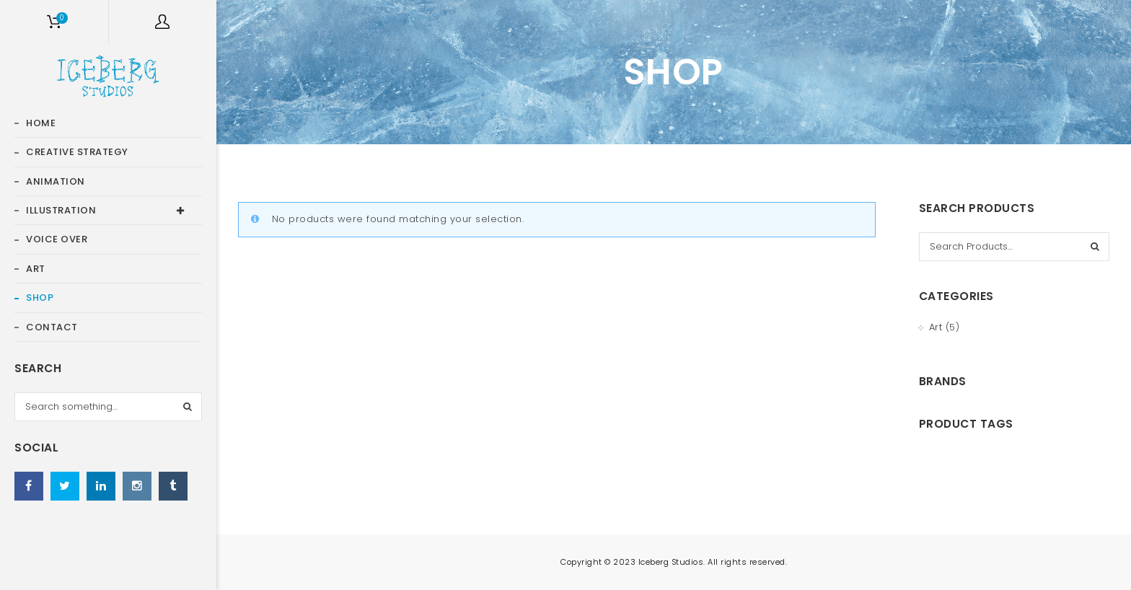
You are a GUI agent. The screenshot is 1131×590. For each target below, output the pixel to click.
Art (936, 327)
